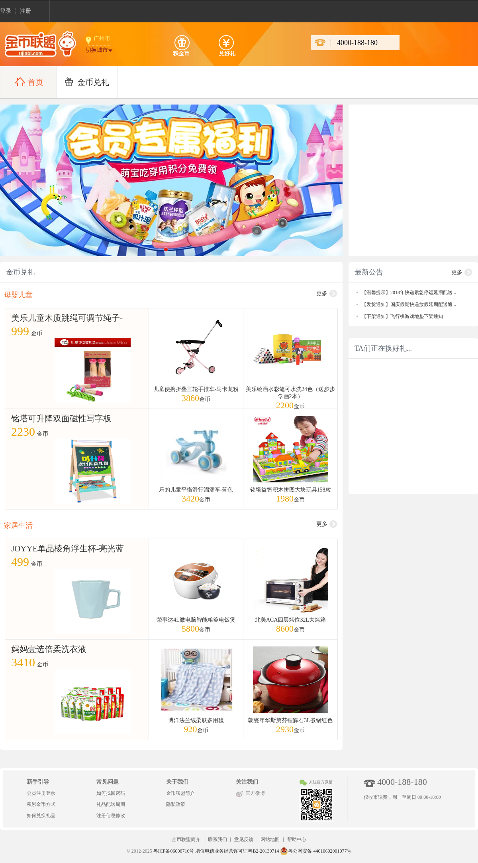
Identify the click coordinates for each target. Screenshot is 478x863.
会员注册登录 (41, 793)
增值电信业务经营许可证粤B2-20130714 (237, 851)
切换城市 (97, 50)
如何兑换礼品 (41, 815)
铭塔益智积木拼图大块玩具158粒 (290, 490)
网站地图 (270, 839)
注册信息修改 (110, 815)
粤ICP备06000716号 (173, 851)
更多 (321, 293)
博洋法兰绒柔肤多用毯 (196, 720)
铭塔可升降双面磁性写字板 (61, 418)
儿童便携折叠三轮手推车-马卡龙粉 (196, 389)
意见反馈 (243, 839)
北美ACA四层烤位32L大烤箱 (290, 620)
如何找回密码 (110, 793)
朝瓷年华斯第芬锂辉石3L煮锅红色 (290, 720)
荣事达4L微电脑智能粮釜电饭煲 (196, 620)
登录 (5, 11)
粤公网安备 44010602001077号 (315, 851)
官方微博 (255, 793)
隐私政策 (175, 804)
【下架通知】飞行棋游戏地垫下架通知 (402, 316)
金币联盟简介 (180, 793)
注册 (25, 11)
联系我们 (217, 839)
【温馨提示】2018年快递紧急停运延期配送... (409, 292)
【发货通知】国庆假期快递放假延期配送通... (409, 304)
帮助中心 (296, 839)
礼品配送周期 (110, 804)
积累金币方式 (41, 804)
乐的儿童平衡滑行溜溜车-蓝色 (196, 490)
